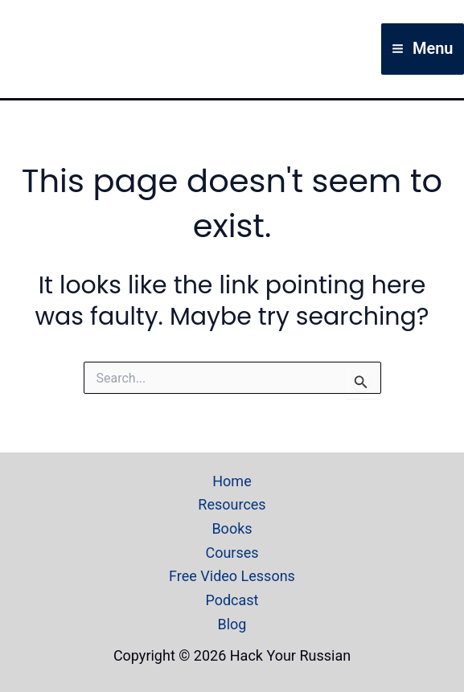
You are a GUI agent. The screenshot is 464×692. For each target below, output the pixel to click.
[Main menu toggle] (422, 49)
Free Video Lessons (232, 575)
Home (231, 481)
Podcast (231, 600)
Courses (231, 552)
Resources (231, 504)
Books (231, 528)
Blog (232, 624)
